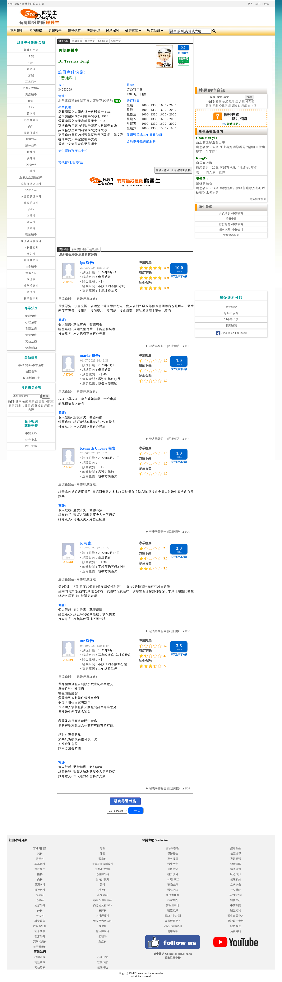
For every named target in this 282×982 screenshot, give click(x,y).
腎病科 (31, 113)
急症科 (31, 292)
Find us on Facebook (231, 332)
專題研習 (93, 30)
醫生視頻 (235, 910)
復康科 (31, 228)
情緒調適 (235, 869)
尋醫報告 (55, 30)
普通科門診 (31, 50)
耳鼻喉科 (31, 81)
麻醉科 (31, 215)
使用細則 (94, 249)
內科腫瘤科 (31, 247)
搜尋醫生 (235, 848)
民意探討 (112, 30)
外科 (31, 209)
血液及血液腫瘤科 (31, 177)
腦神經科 (31, 145)
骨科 (31, 107)
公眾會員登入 (173, 920)
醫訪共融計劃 (173, 915)
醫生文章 (172, 864)
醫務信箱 (74, 30)
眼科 (31, 101)
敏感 (25, 401)
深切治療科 (31, 285)
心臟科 (31, 171)
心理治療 (31, 322)
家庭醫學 (31, 94)
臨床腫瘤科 (31, 260)
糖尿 (18, 401)
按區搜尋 (31, 371)
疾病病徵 (35, 30)
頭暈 (18, 405)
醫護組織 (172, 910)
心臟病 (26, 405)
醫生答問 (90, 41)
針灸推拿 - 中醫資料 (231, 213)
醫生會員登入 (236, 915)
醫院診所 (155, 31)
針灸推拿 (31, 439)
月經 (42, 401)
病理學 (31, 279)
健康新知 (235, 879)
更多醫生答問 (257, 199)
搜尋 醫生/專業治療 (31, 365)
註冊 (258, 3)
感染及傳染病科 (31, 183)
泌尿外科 (31, 190)
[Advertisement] (163, 16)
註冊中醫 (231, 218)
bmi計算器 (173, 879)
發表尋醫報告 (79, 249)
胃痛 (12, 405)
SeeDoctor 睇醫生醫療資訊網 (26, 3)
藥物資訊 (172, 884)
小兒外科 (31, 164)
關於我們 (235, 926)
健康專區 (133, 31)
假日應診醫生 (31, 377)
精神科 (31, 152)
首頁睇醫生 (172, 848)
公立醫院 (231, 307)
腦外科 (31, 158)
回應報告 (174, 346)
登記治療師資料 (172, 926)
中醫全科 (31, 433)
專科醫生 (16, 30)
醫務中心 (235, 900)
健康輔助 (31, 347)
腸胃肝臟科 (31, 132)
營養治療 (31, 335)
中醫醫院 (235, 905)
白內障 (252, 105)
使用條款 (172, 931)
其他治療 (31, 341)
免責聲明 (235, 931)
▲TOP (185, 346)
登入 (250, 3)
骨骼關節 (172, 869)
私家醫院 (231, 325)
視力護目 (172, 874)
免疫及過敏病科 (31, 241)
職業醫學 (31, 234)
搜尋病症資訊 (212, 90)
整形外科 (31, 273)
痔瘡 (47, 405)
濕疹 (32, 401)
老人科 (31, 222)
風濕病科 (31, 139)
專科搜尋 (172, 858)
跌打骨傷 (31, 446)
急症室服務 (231, 313)
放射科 (31, 253)
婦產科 (31, 69)
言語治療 (31, 328)
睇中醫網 (205, 206)
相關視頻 (103, 41)
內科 (31, 126)
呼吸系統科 (31, 202)
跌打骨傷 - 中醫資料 (231, 224)
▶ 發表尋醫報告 (156, 346)
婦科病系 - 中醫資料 (231, 229)
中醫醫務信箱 (231, 235)
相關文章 (116, 41)
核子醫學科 (31, 298)
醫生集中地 (172, 905)
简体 (266, 3)
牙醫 (31, 75)
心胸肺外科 (31, 120)
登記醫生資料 (236, 920)
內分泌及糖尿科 (31, 196)
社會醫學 (31, 266)
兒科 (31, 62)
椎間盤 (50, 401)
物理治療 (31, 316)
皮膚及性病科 (31, 88)
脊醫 (31, 56)
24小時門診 (231, 319)
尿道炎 (39, 405)
